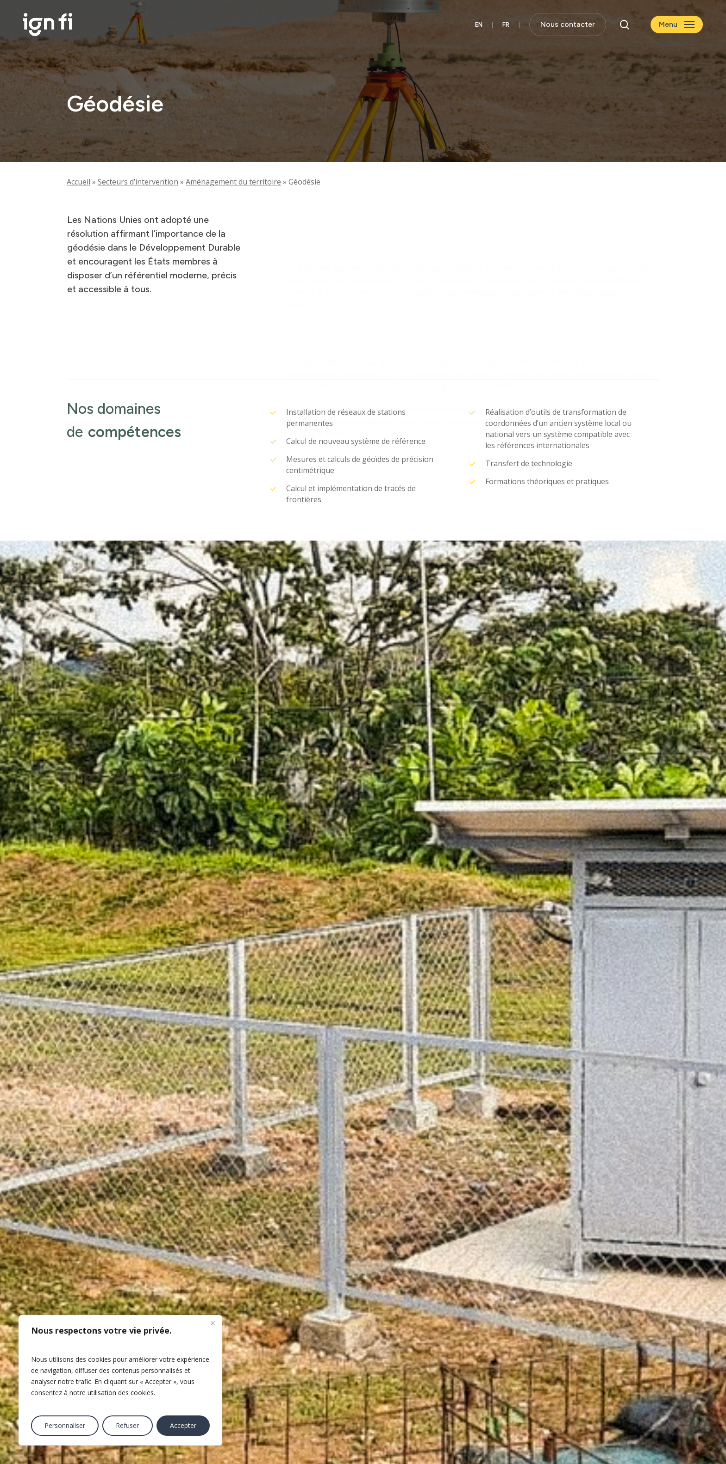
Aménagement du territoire (233, 182)
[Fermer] (212, 1323)
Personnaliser (64, 1425)
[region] (120, 1380)
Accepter (183, 1425)
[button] (677, 24)
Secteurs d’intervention (138, 182)
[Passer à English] (478, 24)
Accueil (78, 182)
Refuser (127, 1425)
